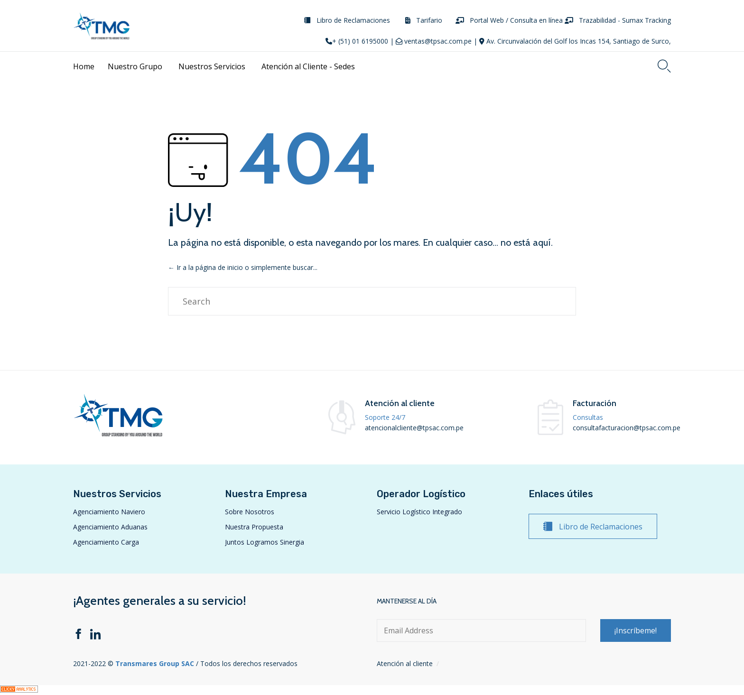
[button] (593, 526)
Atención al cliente (405, 663)
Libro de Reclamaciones (353, 20)
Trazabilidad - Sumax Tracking (625, 20)
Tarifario (429, 20)
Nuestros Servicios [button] (213, 66)
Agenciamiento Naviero (109, 511)
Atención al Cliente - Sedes (309, 66)
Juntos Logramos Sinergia (264, 542)
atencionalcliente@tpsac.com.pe (414, 427)
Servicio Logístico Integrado (419, 511)
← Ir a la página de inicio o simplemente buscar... (242, 267)
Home (83, 66)
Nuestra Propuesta (254, 526)
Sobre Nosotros (249, 511)
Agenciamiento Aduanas (110, 526)
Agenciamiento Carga (106, 542)
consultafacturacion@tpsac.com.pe (626, 427)
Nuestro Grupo (136, 66)
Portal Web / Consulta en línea (516, 20)
